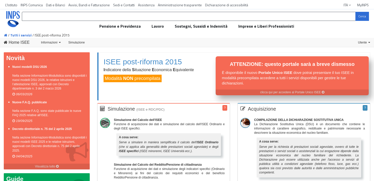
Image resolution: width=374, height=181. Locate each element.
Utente (364, 42)
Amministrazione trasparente (180, 5)
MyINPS (363, 5)
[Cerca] (362, 16)
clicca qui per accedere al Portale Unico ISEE (292, 92)
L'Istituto (11, 5)
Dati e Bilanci (55, 5)
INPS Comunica (32, 5)
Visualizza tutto (47, 166)
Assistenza (146, 5)
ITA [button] (348, 5)
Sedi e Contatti (124, 5)
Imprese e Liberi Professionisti (266, 26)
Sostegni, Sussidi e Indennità (201, 26)
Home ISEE (17, 42)
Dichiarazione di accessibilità (226, 5)
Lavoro (158, 26)
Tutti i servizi (21, 35)
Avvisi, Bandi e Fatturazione (89, 5)
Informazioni (51, 42)
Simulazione (76, 42)
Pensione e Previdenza (120, 26)
